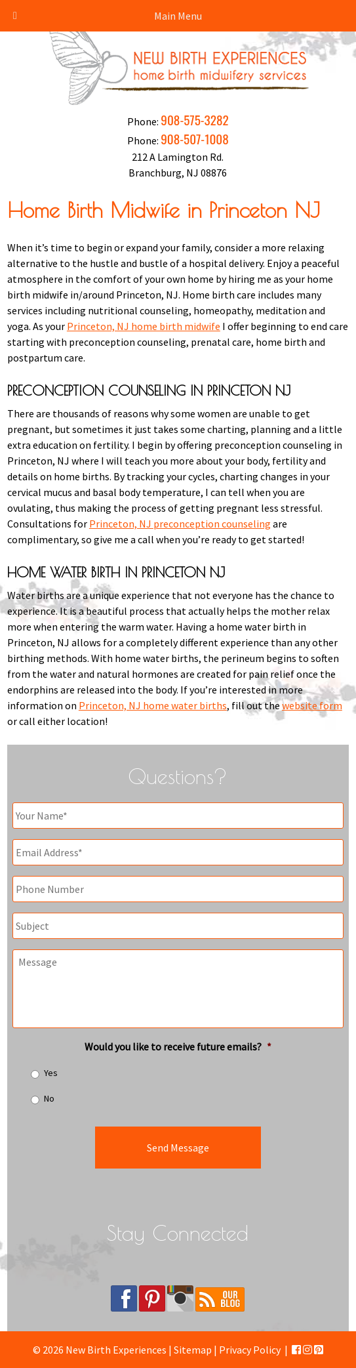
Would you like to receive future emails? (178, 1046)
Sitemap (193, 1349)
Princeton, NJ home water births (153, 705)
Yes (51, 1073)
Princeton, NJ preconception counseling (180, 523)
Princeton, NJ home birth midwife (143, 326)
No (49, 1098)
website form (312, 705)
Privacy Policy (250, 1349)
